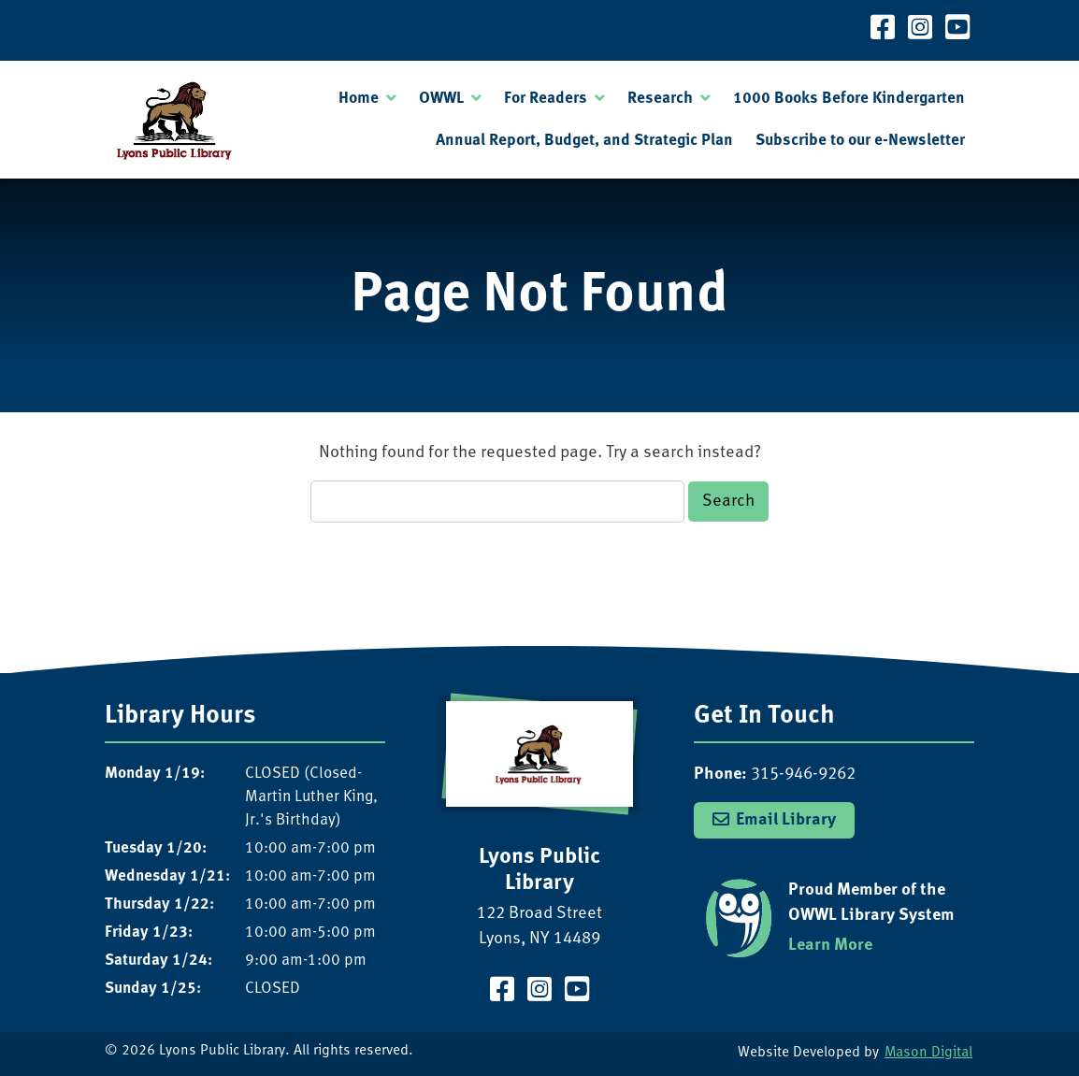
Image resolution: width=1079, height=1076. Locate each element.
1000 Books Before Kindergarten (849, 99)
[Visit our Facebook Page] (882, 30)
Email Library (786, 819)
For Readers (545, 99)
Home (358, 99)
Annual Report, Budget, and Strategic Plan (584, 141)
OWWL (441, 99)
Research (660, 99)
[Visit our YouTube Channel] (957, 30)
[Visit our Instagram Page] (920, 30)
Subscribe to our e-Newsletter (860, 141)
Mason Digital (928, 1053)
